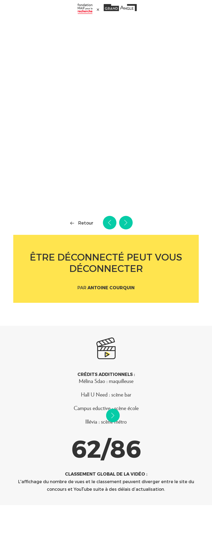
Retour (85, 222)
